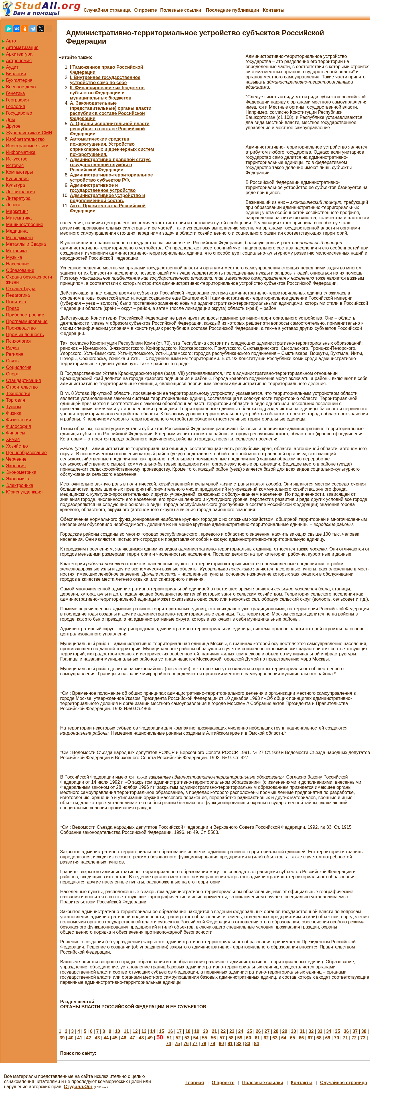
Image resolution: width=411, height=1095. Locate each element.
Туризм (13, 406)
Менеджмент (19, 237)
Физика (13, 413)
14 (152, 1031)
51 (169, 1037)
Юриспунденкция (24, 491)
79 (212, 1043)
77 (195, 1043)
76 (186, 1043)
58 (231, 1037)
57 (222, 1037)
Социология (18, 367)
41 (79, 1037)
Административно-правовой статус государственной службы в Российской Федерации (110, 164)
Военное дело (21, 86)
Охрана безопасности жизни (29, 280)
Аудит (12, 67)
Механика (16, 250)
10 (117, 1031)
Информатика (20, 152)
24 (240, 1031)
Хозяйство (17, 446)
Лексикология (20, 191)
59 (239, 1037)
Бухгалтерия (19, 80)
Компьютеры (19, 172)
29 (284, 1031)
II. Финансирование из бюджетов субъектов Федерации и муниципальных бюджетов (107, 92)
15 (161, 1031)
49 (150, 1037)
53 (187, 1037)
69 (327, 1037)
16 (170, 1031)
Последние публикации (232, 10)
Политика (16, 301)
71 (345, 1037)
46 (123, 1037)
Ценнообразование (26, 452)
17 (179, 1031)
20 (205, 1031)
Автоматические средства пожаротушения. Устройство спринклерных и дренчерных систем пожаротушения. (112, 147)
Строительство (22, 387)
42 (88, 1037)
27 (267, 1031)
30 (293, 1031)
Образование (20, 270)
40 (71, 1037)
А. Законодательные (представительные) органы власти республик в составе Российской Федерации (110, 111)
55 (204, 1037)
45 (115, 1037)
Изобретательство (25, 139)
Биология (16, 73)
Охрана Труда (21, 288)
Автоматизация (22, 47)
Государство (19, 113)
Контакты (273, 10)
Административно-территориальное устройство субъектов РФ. (111, 177)
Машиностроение (24, 224)
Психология (18, 341)
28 (275, 1031)
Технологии (18, 393)
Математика (19, 218)
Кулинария (17, 178)
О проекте (145, 10)
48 (141, 1037)
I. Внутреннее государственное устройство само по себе (105, 80)
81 (230, 1043)
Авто (11, 40)
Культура (15, 185)
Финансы (15, 432)
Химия (13, 439)
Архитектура (19, 54)
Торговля (15, 400)
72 (354, 1037)
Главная (194, 1082)
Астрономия (19, 60)
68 (318, 1037)
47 (132, 1037)
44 (106, 1037)
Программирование (27, 321)
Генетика (15, 93)
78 (203, 1043)
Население (17, 263)
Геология (15, 106)
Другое (13, 126)
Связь (12, 360)
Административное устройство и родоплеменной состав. (107, 198)
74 (168, 1043)
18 (188, 1031)
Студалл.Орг (78, 1086)
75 (177, 1043)
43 (97, 1037)
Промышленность (25, 334)
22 (223, 1031)
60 (248, 1037)
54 (196, 1037)
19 (196, 1031)
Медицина (17, 231)
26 (258, 1031)
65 (292, 1037)
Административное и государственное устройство (103, 188)
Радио (12, 347)
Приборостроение (25, 314)
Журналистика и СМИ (29, 132)
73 (363, 1037)
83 (247, 1043)
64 (283, 1037)
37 (355, 1031)
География (17, 99)
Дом (10, 119)
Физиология (18, 419)
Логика (13, 204)
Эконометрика (21, 472)
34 (328, 1031)
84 (256, 1043)
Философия (18, 426)
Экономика (17, 478)
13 (144, 1031)
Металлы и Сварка (26, 244)
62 (266, 1037)
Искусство (16, 159)
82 (239, 1043)
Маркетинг (17, 211)
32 (311, 1031)
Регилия (14, 354)
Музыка (14, 257)
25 (249, 1031)
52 (178, 1037)
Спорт (12, 373)
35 (337, 1031)
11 (126, 1031)
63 (275, 1037)
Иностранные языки (27, 145)
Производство (21, 328)
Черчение (16, 459)
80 (221, 1043)
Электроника (19, 485)
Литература (18, 198)
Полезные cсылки (180, 10)
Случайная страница (107, 10)
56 (213, 1037)
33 (320, 1031)
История (15, 165)
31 (302, 1031)
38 (364, 1031)
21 (214, 1031)
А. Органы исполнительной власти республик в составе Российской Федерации (109, 128)
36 (346, 1031)
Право (12, 308)
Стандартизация (23, 380)
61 (257, 1037)
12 (135, 1031)
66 (301, 1037)
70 (336, 1037)
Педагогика (18, 295)
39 (62, 1037)
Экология (16, 465)
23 (231, 1031)
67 (310, 1037)
